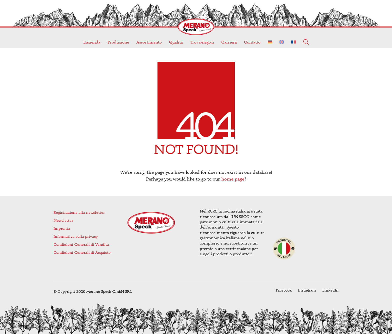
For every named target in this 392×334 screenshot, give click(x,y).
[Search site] (306, 42)
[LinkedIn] (330, 290)
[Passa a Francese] (293, 42)
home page (232, 179)
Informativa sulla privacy (76, 236)
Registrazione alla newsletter (79, 212)
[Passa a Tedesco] (270, 42)
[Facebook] (284, 290)
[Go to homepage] (196, 27)
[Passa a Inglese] (282, 42)
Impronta (62, 228)
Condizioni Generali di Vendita (81, 244)
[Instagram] (307, 290)
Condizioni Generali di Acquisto (82, 252)
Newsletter (63, 220)
